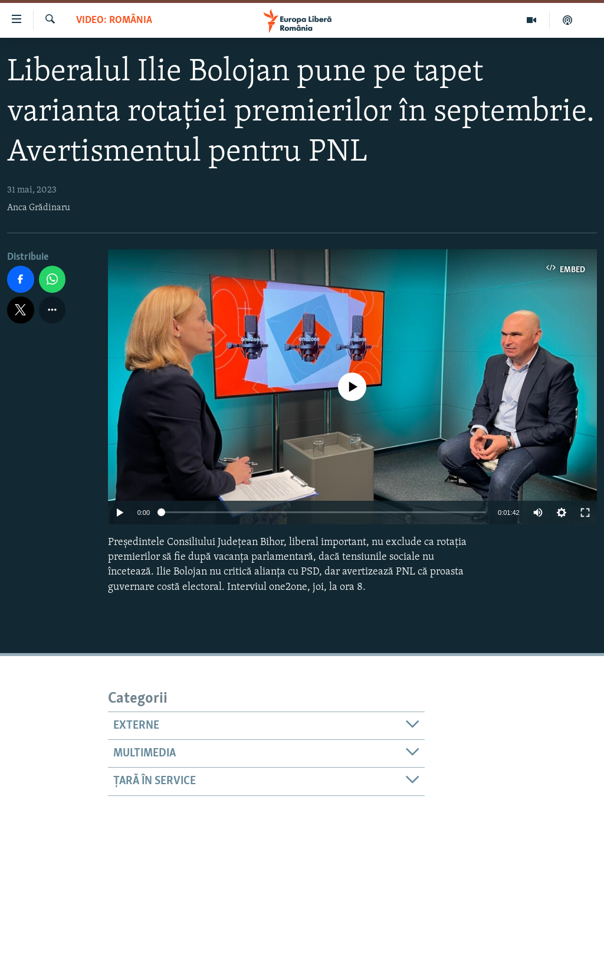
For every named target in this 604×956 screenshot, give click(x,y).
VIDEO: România (114, 20)
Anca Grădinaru (38, 208)
